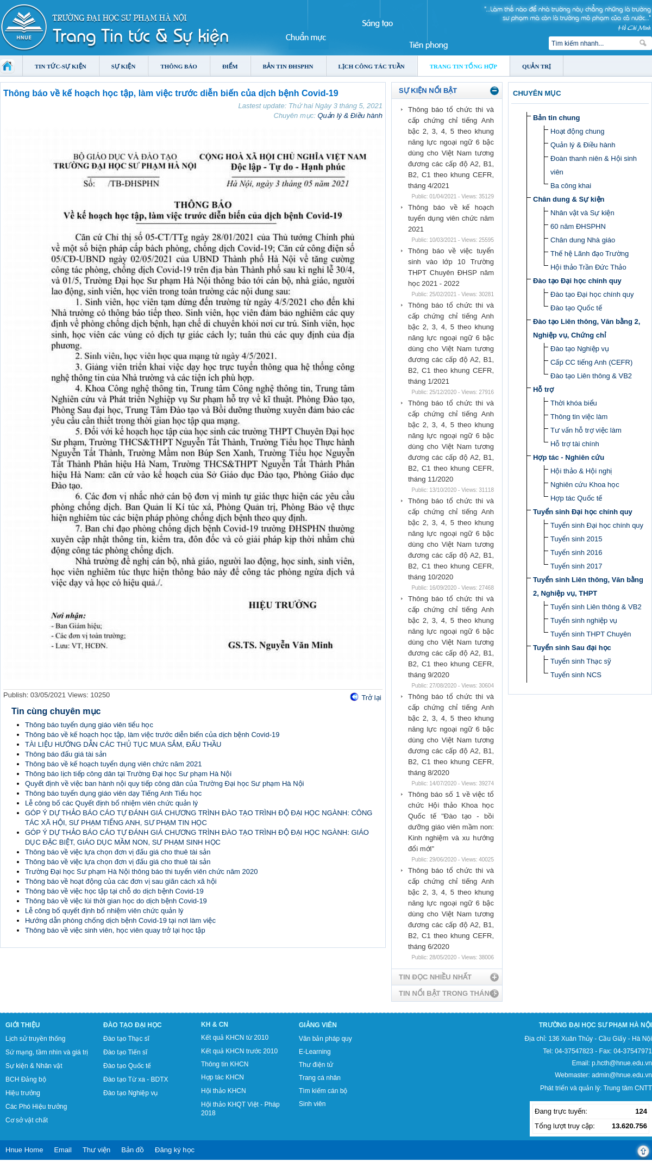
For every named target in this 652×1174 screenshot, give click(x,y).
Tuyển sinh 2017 (576, 566)
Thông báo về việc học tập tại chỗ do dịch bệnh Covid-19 (114, 891)
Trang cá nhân (320, 1078)
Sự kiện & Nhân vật (33, 1066)
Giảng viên (318, 1025)
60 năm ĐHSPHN (578, 226)
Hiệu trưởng (22, 1093)
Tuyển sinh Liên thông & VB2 (596, 607)
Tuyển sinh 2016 (576, 552)
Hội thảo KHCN (223, 1091)
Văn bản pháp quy (325, 1038)
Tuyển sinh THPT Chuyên (590, 634)
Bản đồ (132, 1150)
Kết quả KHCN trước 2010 (239, 1051)
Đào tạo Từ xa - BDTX (135, 1079)
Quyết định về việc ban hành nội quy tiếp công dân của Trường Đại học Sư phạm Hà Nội (164, 783)
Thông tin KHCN (224, 1064)
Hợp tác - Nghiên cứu (568, 457)
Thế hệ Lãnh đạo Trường (589, 253)
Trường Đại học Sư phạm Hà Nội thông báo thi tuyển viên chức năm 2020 (141, 871)
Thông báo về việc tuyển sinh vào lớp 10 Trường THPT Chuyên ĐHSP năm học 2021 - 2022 (451, 267)
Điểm (230, 66)
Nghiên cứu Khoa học (584, 484)
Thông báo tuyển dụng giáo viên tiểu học (89, 725)
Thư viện (96, 1150)
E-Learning (315, 1052)
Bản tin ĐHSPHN (288, 66)
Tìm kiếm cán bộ (323, 1091)
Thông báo (178, 66)
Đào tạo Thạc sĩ (126, 1038)
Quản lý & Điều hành (350, 115)
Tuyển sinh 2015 (576, 539)
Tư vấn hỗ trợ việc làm (586, 430)
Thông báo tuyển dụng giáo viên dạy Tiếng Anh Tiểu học (113, 793)
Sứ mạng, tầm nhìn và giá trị (46, 1052)
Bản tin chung (556, 118)
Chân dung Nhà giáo (582, 240)
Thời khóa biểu (573, 403)
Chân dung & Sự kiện (569, 199)
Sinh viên (312, 1104)
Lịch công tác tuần (371, 66)
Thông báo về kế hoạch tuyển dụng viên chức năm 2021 (113, 764)
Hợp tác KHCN (222, 1077)
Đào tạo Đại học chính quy (577, 281)
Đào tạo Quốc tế (576, 308)
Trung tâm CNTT (627, 1088)
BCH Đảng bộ (25, 1079)
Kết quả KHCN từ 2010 (234, 1037)
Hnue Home (24, 1150)
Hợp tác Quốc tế (576, 498)
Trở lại (371, 698)
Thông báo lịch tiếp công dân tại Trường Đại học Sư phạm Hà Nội (128, 774)
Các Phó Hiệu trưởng (36, 1106)
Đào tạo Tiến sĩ (125, 1052)
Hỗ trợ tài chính (574, 444)
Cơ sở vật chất (26, 1120)
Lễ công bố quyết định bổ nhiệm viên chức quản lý (104, 911)
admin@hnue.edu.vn (622, 1075)
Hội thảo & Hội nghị (581, 471)
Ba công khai (570, 186)
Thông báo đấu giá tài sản (65, 754)
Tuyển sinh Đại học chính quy (582, 512)
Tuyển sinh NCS (575, 675)
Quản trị (536, 66)
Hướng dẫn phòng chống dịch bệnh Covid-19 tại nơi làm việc (120, 920)
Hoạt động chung (577, 131)
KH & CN (214, 1024)
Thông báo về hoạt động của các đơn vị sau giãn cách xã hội (121, 881)
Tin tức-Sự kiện (60, 66)
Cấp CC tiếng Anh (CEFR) (591, 362)
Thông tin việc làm (578, 417)
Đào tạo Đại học (132, 1025)
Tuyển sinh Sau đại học (572, 648)
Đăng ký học (175, 1150)
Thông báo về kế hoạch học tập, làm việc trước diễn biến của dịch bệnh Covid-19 (152, 734)
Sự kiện (123, 66)
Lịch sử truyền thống (35, 1038)
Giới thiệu (22, 1025)
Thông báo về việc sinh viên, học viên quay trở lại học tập (115, 930)
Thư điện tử (316, 1065)
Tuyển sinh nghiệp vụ (583, 620)
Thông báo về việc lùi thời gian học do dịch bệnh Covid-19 (116, 901)
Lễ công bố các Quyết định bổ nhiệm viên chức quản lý (111, 803)
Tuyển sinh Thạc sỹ (580, 661)
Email (63, 1150)
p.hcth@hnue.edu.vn (622, 1063)
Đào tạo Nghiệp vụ (579, 349)
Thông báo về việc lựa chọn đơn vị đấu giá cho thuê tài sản (117, 852)
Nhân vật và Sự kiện (582, 213)
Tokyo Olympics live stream (39, 1170)
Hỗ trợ (543, 389)
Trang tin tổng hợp (463, 66)
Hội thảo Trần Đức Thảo (588, 267)
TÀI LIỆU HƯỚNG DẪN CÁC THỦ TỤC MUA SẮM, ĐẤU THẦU (123, 744)
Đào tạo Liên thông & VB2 (591, 376)
